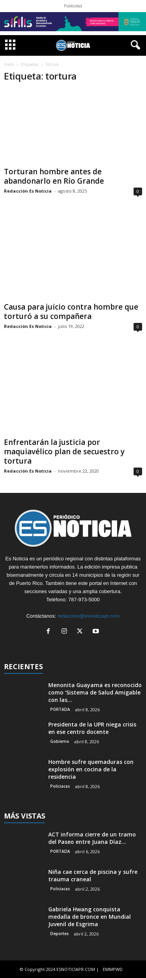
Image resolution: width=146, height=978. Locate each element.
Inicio (9, 64)
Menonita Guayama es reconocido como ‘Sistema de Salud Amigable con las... (95, 692)
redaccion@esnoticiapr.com (89, 616)
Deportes (59, 933)
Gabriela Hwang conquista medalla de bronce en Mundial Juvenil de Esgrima (89, 916)
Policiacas (60, 786)
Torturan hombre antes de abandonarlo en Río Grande (54, 176)
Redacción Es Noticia (28, 191)
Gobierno (59, 741)
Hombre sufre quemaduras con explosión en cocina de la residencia (91, 769)
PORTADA (60, 709)
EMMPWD (113, 969)
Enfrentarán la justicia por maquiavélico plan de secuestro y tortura (64, 451)
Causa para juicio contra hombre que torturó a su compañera (71, 311)
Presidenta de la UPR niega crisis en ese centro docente (92, 728)
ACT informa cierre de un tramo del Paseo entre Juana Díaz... (92, 838)
